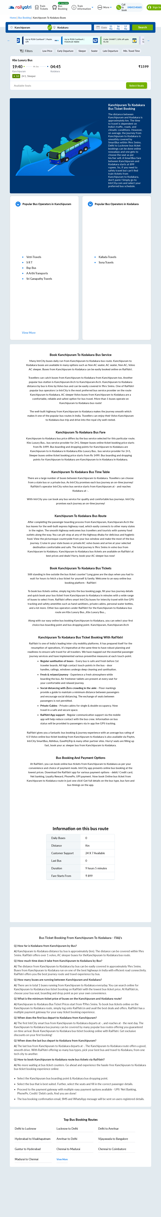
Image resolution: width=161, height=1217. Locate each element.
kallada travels (107, 257)
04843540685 (135, 7)
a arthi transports (37, 273)
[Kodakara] (71, 27)
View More (62, 1159)
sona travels (106, 262)
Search (142, 27)
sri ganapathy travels (39, 278)
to (25, 1128)
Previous (8, 40)
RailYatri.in (131, 989)
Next (147, 40)
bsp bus (31, 268)
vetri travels (33, 257)
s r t (29, 262)
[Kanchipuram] (28, 27)
